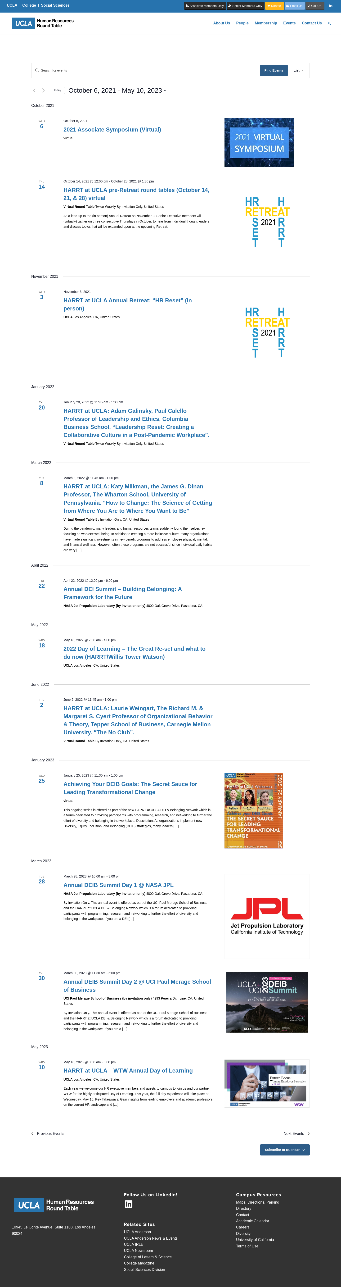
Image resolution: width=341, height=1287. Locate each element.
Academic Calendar (252, 1221)
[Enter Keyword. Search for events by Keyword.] (145, 70)
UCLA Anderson (137, 1232)
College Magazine (139, 1263)
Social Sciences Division (144, 1270)
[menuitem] (13, 5)
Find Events (274, 70)
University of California (255, 1240)
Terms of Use (247, 1246)
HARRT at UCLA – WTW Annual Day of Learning (128, 1070)
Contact (242, 1215)
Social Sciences (55, 5)
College (29, 5)
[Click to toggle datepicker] (117, 90)
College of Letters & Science (148, 1257)
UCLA (12, 5)
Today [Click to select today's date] (57, 90)
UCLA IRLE (133, 1244)
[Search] (329, 23)
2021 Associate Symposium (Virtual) (112, 129)
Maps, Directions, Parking (257, 1202)
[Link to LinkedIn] (330, 5)
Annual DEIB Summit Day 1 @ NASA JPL (118, 885)
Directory (243, 1208)
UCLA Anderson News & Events (151, 1238)
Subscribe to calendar (282, 1150)
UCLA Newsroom (138, 1251)
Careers (243, 1227)
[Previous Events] (34, 90)
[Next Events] (43, 90)
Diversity (243, 1234)
